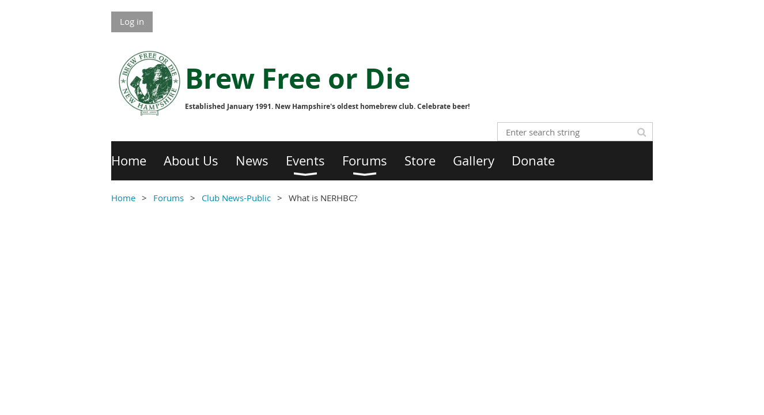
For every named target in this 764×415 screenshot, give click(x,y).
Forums (168, 197)
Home (123, 197)
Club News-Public (236, 197)
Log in (132, 21)
